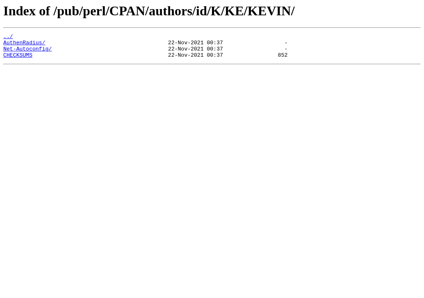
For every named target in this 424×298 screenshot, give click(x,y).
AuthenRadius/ (24, 44)
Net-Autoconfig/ (27, 52)
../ (8, 37)
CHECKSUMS (17, 59)
